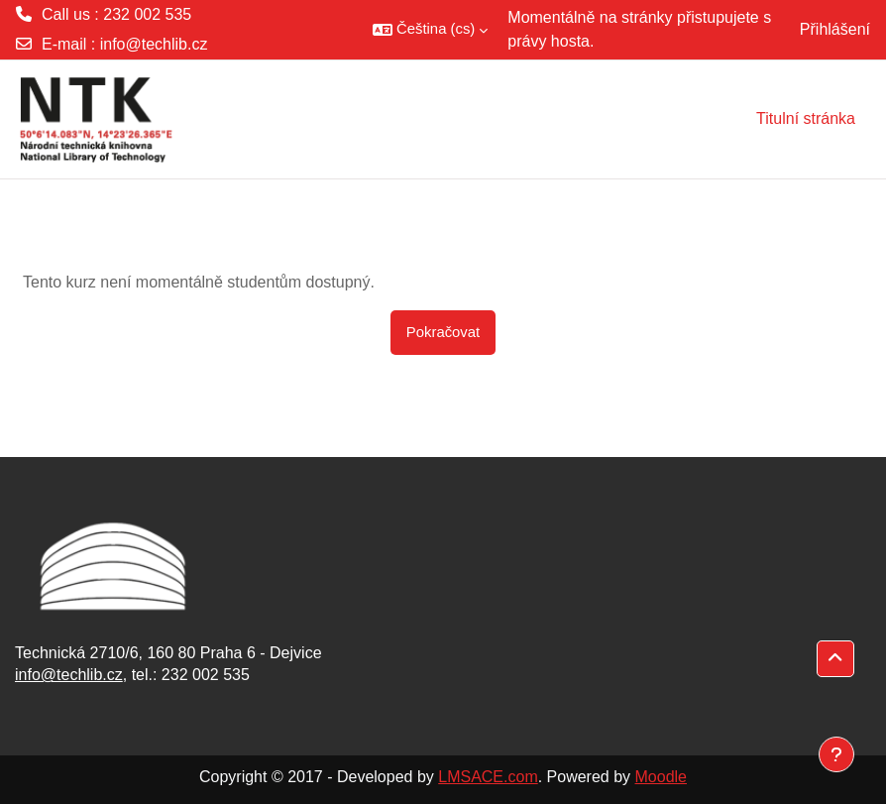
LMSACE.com (487, 776)
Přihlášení (835, 29)
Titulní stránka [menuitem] (805, 118)
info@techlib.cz (154, 44)
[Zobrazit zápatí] (836, 754)
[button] (430, 29)
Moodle (661, 776)
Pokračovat (443, 332)
